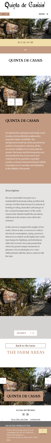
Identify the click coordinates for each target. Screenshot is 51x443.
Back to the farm (25, 345)
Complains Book (35, 419)
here (8, 440)
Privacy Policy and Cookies (19, 419)
